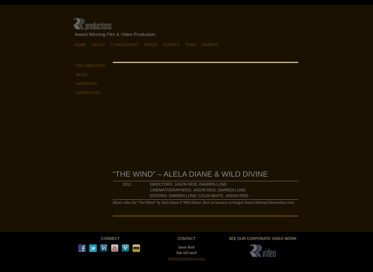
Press (150, 45)
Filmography (124, 45)
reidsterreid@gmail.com (186, 259)
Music (82, 75)
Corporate (88, 93)
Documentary (90, 66)
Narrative (86, 84)
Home (80, 45)
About (98, 45)
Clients (171, 45)
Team (190, 45)
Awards (209, 45)
